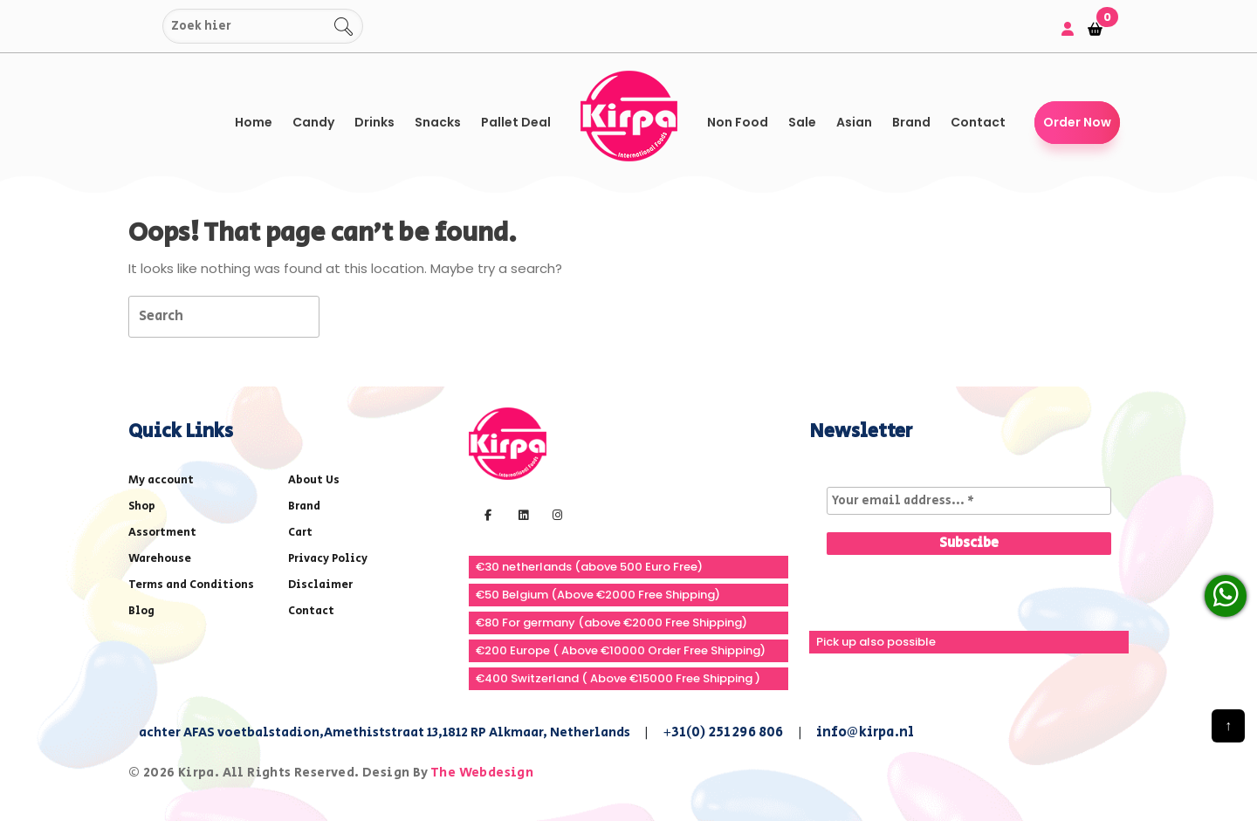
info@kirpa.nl (865, 732)
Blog (141, 611)
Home (253, 122)
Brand (911, 122)
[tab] (350, 315)
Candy (313, 122)
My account (161, 480)
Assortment (162, 532)
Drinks (374, 122)
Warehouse (159, 559)
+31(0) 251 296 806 (723, 732)
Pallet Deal (516, 122)
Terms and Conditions (191, 585)
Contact (978, 122)
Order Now (1077, 122)
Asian (854, 122)
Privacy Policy (327, 559)
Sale (802, 122)
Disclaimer (320, 585)
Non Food (737, 122)
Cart (300, 532)
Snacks (438, 122)
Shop (141, 506)
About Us (314, 480)
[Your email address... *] (969, 501)
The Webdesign (481, 772)
